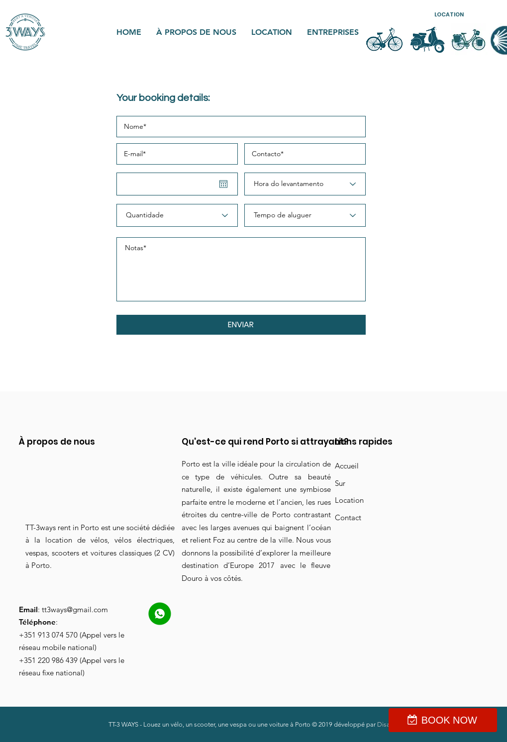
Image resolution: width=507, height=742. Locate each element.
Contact (348, 517)
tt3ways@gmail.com (75, 609)
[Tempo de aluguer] (305, 215)
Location (349, 500)
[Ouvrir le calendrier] (223, 184)
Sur (340, 483)
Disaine (388, 724)
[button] (448, 14)
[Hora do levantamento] (305, 184)
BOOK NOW (449, 720)
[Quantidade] (177, 215)
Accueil (347, 465)
